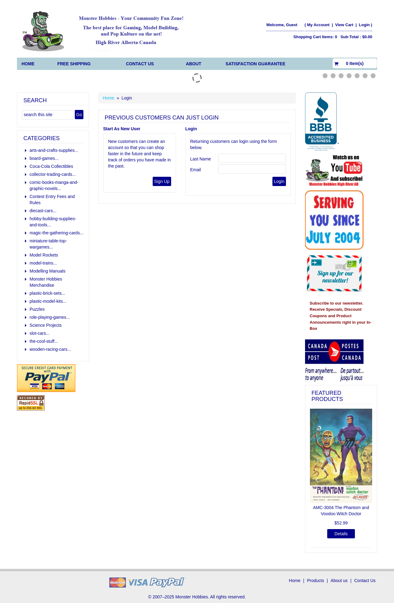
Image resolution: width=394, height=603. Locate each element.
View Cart (345, 24)
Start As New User (121, 128)
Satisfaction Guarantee (255, 63)
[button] (314, 477)
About (193, 63)
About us (339, 580)
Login (364, 24)
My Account (318, 24)
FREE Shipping (73, 63)
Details (341, 533)
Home (28, 63)
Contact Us (140, 63)
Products (315, 580)
